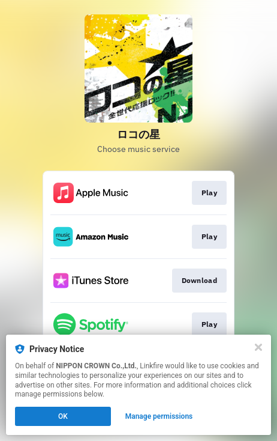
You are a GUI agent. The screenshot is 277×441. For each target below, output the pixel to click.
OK (63, 416)
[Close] (258, 347)
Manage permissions (159, 416)
